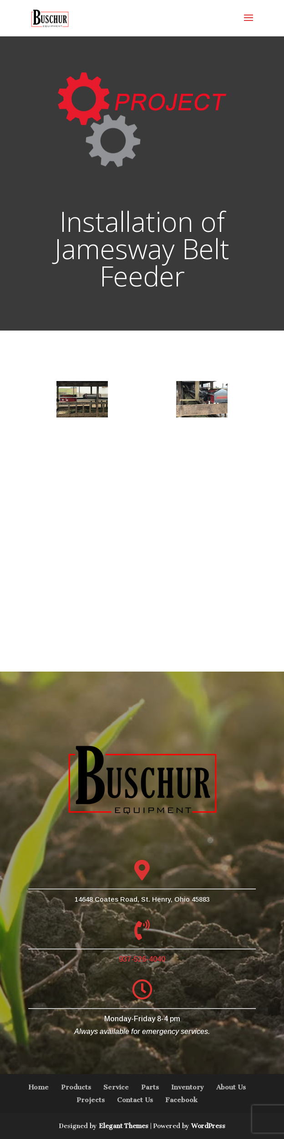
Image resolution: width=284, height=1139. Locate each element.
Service (116, 1087)
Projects (90, 1100)
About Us (231, 1087)
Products (76, 1087)
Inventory (187, 1087)
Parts (150, 1087)
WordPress (208, 1126)
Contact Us (135, 1100)
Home (39, 1087)
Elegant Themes (123, 1126)
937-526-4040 (142, 959)
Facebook (181, 1100)
